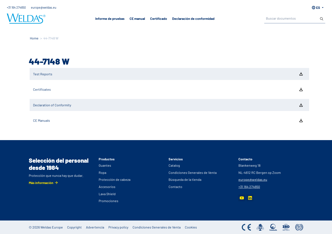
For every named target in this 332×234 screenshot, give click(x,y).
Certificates (168, 89)
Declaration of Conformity (168, 105)
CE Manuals (168, 120)
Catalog (174, 165)
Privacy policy (118, 227)
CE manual (137, 18)
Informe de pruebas (110, 18)
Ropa (102, 172)
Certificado (158, 18)
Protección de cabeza (114, 179)
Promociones (108, 201)
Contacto (175, 187)
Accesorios (107, 187)
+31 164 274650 (16, 7)
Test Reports (168, 73)
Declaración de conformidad (193, 18)
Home (34, 38)
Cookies (191, 227)
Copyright (74, 227)
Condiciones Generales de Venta (193, 172)
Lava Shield (107, 194)
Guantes (105, 165)
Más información (41, 183)
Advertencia (95, 227)
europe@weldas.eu (43, 7)
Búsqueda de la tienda (185, 179)
